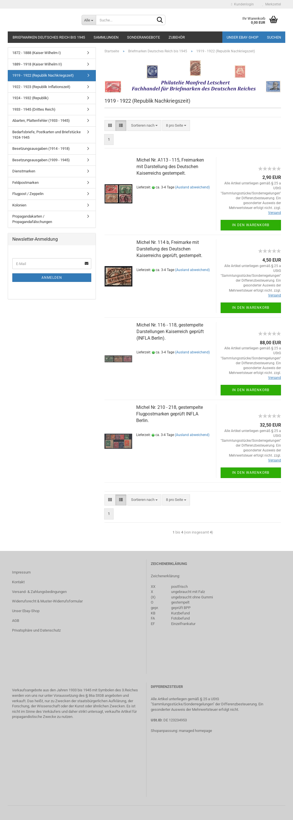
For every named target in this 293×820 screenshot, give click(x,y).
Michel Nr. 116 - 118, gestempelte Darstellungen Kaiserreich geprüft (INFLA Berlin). (170, 331)
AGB (15, 620)
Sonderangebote (143, 37)
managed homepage (195, 731)
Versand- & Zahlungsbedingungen (39, 592)
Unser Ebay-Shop (242, 37)
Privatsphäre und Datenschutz (36, 630)
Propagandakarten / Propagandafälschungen (32, 219)
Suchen (274, 37)
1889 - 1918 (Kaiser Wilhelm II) (37, 64)
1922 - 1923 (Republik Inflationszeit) (41, 87)
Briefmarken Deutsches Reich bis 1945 (49, 37)
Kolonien (19, 205)
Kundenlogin (242, 4)
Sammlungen (106, 37)
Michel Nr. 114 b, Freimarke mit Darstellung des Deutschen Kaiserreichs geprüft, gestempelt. (169, 249)
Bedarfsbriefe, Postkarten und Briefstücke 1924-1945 (46, 135)
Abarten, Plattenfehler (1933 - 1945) (41, 120)
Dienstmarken (23, 171)
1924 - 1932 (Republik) (30, 98)
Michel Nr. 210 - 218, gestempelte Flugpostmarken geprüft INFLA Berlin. (169, 414)
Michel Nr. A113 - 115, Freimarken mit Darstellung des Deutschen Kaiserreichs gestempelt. (170, 166)
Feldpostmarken (25, 182)
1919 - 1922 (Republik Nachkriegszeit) (43, 75)
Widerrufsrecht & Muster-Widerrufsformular (47, 601)
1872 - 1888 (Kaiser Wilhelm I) (36, 53)
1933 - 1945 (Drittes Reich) (34, 109)
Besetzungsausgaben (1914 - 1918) (41, 148)
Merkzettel (271, 4)
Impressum (21, 572)
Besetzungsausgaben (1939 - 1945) (41, 160)
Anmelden (51, 278)
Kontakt (18, 582)
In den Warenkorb (250, 225)
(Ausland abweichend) (192, 187)
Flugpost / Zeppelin (27, 194)
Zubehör (177, 37)
